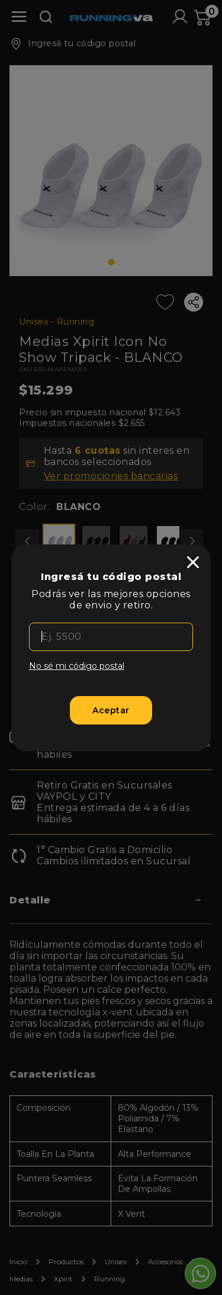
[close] (193, 562)
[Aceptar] (111, 710)
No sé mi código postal (76, 666)
